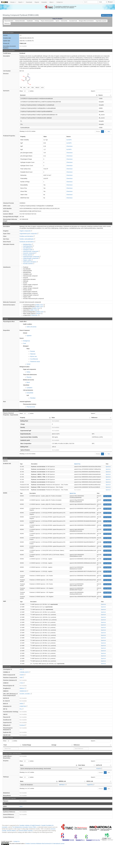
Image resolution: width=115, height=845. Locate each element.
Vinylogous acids (28, 249)
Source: (22, 338)
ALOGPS (69, 139)
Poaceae (32, 351)
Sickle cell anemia (31, 326)
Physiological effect (9, 321)
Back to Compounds (106, 15)
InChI (42, 87)
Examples (44, 2)
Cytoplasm (29, 387)
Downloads (29, 2)
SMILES (37, 87)
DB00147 (23, 688)
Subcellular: (26, 385)
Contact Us (60, 2)
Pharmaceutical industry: (29, 404)
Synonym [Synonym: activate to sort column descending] (23, 95)
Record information (8, 20)
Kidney (28, 372)
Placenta (29, 377)
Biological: (26, 346)
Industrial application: (25, 401)
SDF (29, 87)
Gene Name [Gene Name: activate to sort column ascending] (81, 765)
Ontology (37, 20)
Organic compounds (26, 231)
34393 (22, 703)
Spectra (57, 20)
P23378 (99, 768)
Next (109, 131)
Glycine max (33, 356)
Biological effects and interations (86, 20)
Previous (98, 131)
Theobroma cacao (35, 361)
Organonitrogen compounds (31, 258)
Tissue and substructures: (30, 374)
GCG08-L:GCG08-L (26, 693)
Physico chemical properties (47, 20)
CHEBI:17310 (39, 304)
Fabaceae (32, 354)
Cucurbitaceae (34, 359)
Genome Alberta (11, 830)
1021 (22, 669)
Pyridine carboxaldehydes (27, 239)
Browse (13, 2)
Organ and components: (29, 369)
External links (64, 20)
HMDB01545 (24, 691)
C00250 (39, 313)
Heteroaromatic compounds (31, 251)
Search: (101, 91)
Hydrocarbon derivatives (30, 262)
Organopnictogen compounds (32, 256)
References (7, 23)
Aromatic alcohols (28, 263)
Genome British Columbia (26, 830)
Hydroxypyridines (28, 246)
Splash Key (77, 464)
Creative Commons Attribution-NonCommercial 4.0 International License (45, 843)
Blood (28, 382)
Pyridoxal (23, 725)
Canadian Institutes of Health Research (29, 825)
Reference (77, 745)
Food (24, 343)
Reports (37, 2)
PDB (32, 87)
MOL (24, 87)
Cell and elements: (28, 390)
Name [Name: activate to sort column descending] (21, 765)
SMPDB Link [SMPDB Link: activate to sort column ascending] (62, 781)
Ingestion (29, 335)
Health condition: (27, 324)
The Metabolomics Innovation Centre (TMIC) (24, 827)
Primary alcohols (28, 255)
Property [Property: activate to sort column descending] (22, 417)
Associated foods (73, 20)
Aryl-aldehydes (28, 248)
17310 (22, 683)
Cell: (28, 395)
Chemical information (20, 20)
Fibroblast (32, 398)
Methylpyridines (28, 244)
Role (4, 401)
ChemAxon (69, 146)
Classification (30, 20)
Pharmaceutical (31, 407)
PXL (21, 709)
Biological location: (25, 366)
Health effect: (23, 321)
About (52, 2)
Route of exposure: (25, 330)
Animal (28, 364)
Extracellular (30, 392)
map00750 (90, 784)
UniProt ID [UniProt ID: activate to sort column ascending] (99, 765)
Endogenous (26, 341)
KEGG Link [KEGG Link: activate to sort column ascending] (90, 781)
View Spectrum (107, 496)
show (21, 806)
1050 (22, 677)
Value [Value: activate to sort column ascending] (53, 417)
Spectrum (108, 466)
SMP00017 (63, 784)
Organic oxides (28, 260)
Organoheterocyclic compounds (29, 233)
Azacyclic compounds (29, 253)
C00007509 (23, 706)
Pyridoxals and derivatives (27, 241)
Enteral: (25, 333)
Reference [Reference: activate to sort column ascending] (94, 417)
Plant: (28, 348)
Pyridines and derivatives (27, 236)
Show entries (27, 91)
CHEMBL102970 (25, 672)
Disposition (6, 330)
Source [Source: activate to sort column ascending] (100, 95)
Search (20, 2)
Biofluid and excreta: (28, 379)
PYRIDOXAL (34, 315)
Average (53, 745)
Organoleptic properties (101, 20)
